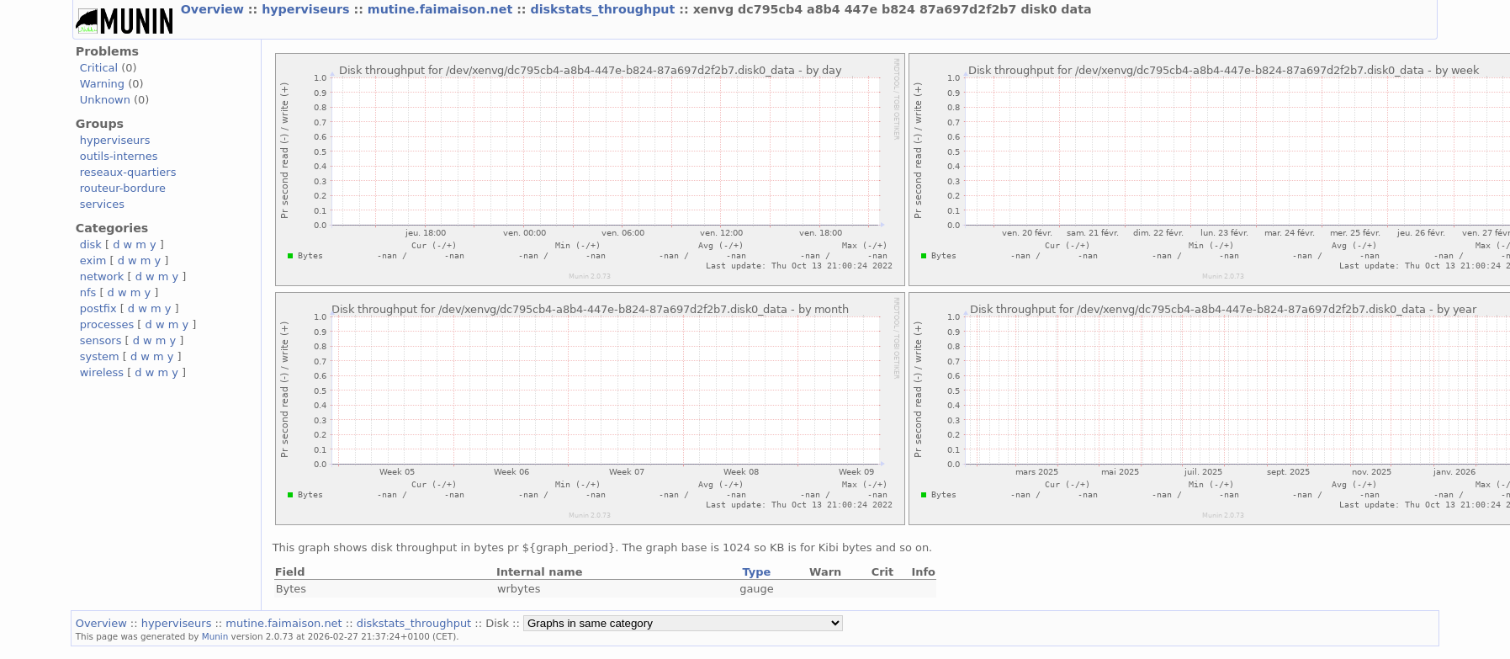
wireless (102, 372)
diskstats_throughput (605, 9)
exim (93, 260)
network (102, 276)
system (99, 356)
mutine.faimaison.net (442, 9)
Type (757, 572)
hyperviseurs (307, 9)
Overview (214, 9)
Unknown (105, 99)
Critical (99, 67)
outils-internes (119, 156)
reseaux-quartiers (128, 172)
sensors (101, 340)
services (102, 204)
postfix (98, 308)
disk (91, 244)
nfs (88, 292)
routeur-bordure (123, 188)
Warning (102, 83)
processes (107, 324)
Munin (215, 636)
